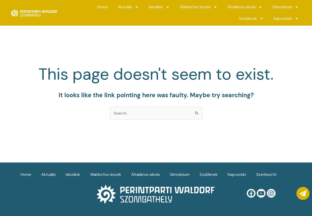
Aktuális (128, 7)
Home (102, 7)
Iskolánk (159, 7)
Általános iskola (244, 7)
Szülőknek (251, 18)
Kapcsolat (286, 18)
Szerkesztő (266, 174)
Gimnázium (285, 7)
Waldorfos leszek (198, 7)
